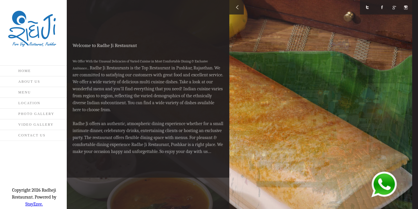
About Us (29, 82)
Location (29, 103)
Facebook (381, 7)
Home (24, 71)
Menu (24, 92)
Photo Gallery (36, 114)
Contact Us (32, 135)
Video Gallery (36, 124)
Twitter (367, 7)
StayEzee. (34, 204)
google (396, 7)
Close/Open (236, 7)
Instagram (410, 7)
